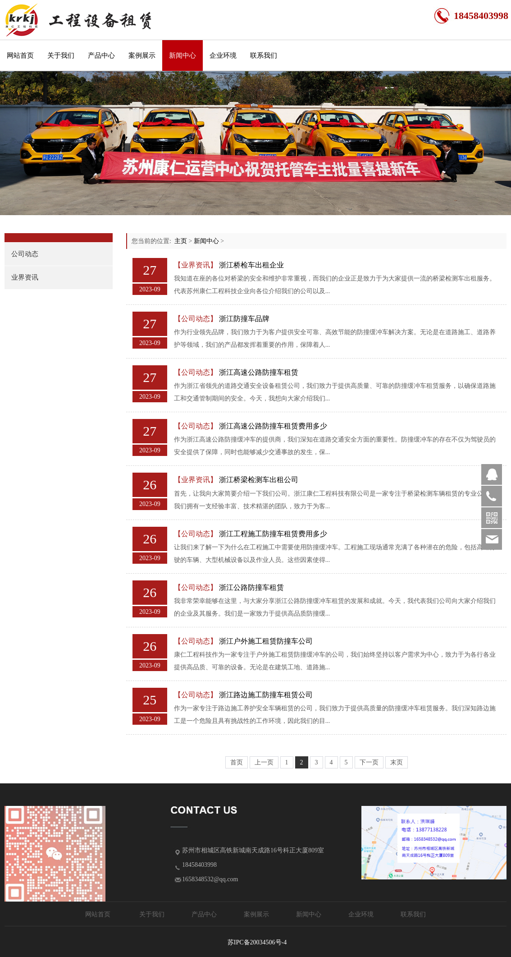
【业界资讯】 (195, 265)
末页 (396, 762)
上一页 (264, 762)
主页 (180, 241)
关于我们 (60, 55)
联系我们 (263, 55)
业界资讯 (24, 277)
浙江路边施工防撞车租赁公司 (266, 695)
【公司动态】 (195, 318)
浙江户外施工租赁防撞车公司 (266, 641)
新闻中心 (182, 55)
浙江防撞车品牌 (244, 318)
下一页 (369, 762)
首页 (236, 762)
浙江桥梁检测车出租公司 (258, 479)
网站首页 (20, 55)
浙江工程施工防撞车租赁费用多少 (273, 534)
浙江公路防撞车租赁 (251, 587)
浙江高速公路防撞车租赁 (258, 372)
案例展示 (141, 55)
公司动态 (24, 254)
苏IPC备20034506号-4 (257, 942)
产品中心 (101, 55)
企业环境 (223, 55)
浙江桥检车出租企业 (251, 265)
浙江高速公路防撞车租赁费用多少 (273, 426)
